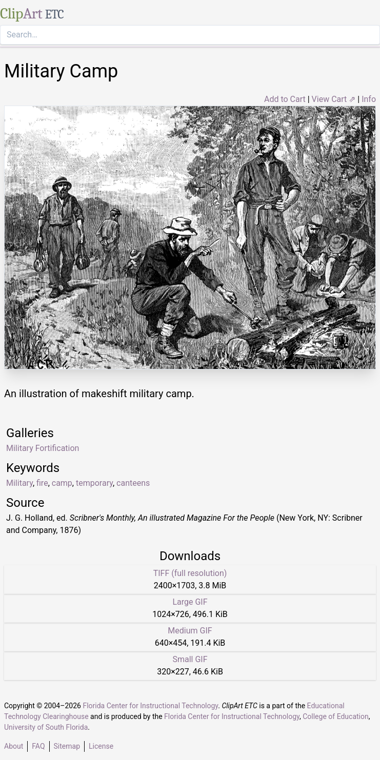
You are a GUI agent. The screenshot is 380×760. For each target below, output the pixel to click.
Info (369, 99)
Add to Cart (285, 99)
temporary (94, 483)
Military (19, 483)
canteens (133, 483)
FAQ (38, 746)
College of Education (336, 716)
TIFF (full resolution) (190, 573)
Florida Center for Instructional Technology (150, 706)
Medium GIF (190, 630)
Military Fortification (42, 448)
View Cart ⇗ (334, 99)
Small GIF (189, 659)
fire (42, 483)
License (101, 746)
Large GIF (189, 602)
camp (62, 483)
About (13, 746)
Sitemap (67, 746)
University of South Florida (46, 727)
